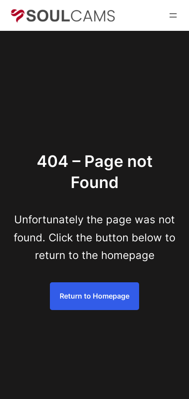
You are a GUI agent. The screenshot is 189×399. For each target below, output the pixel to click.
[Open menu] (173, 15)
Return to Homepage (94, 296)
